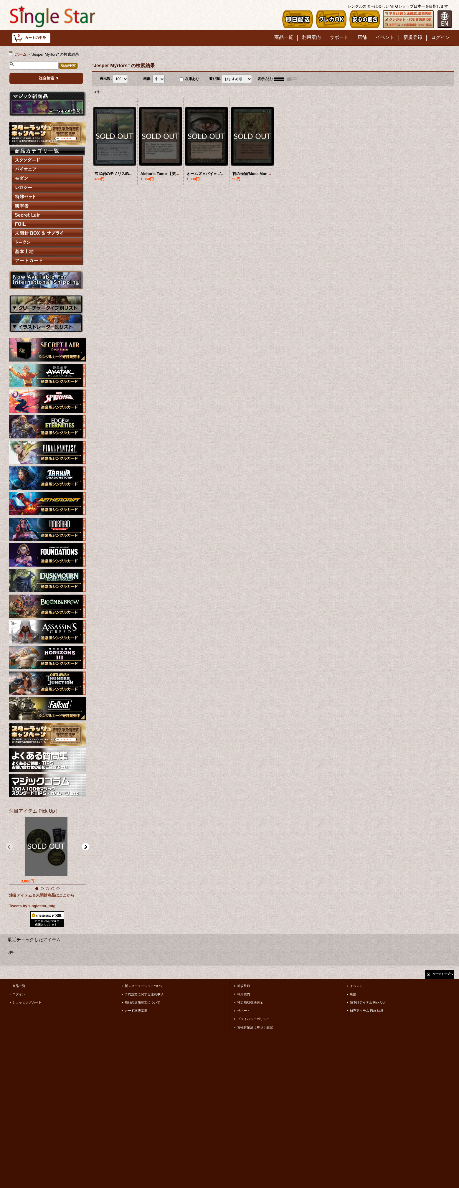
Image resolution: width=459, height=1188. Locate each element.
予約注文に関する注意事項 (144, 994)
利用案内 (243, 994)
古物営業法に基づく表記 (255, 1027)
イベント (356, 986)
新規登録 (243, 986)
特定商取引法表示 (250, 1002)
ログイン (18, 994)
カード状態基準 (136, 1010)
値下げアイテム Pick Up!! (368, 1002)
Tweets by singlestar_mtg (32, 906)
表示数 (106, 79)
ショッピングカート (27, 1002)
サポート (243, 1010)
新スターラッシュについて (144, 986)
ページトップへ (442, 974)
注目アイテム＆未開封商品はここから (41, 895)
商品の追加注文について (142, 1002)
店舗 (353, 994)
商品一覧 (18, 986)
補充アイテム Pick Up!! (366, 1010)
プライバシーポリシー (253, 1019)
